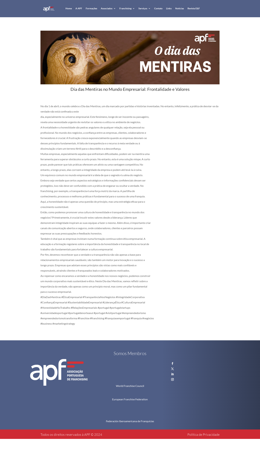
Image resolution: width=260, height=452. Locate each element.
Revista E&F (194, 8)
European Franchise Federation (130, 399)
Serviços (142, 8)
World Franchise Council (130, 385)
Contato (158, 8)
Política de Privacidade (203, 434)
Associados (106, 8)
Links (169, 8)
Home (68, 8)
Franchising (125, 8)
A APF (78, 8)
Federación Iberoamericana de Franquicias (130, 421)
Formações (91, 8)
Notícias (179, 8)
